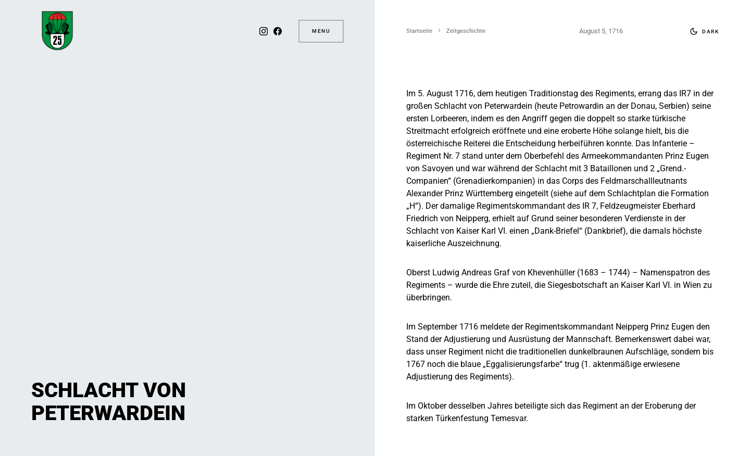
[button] (702, 31)
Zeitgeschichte (465, 31)
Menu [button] (321, 31)
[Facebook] (277, 31)
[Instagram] (263, 31)
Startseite (419, 31)
